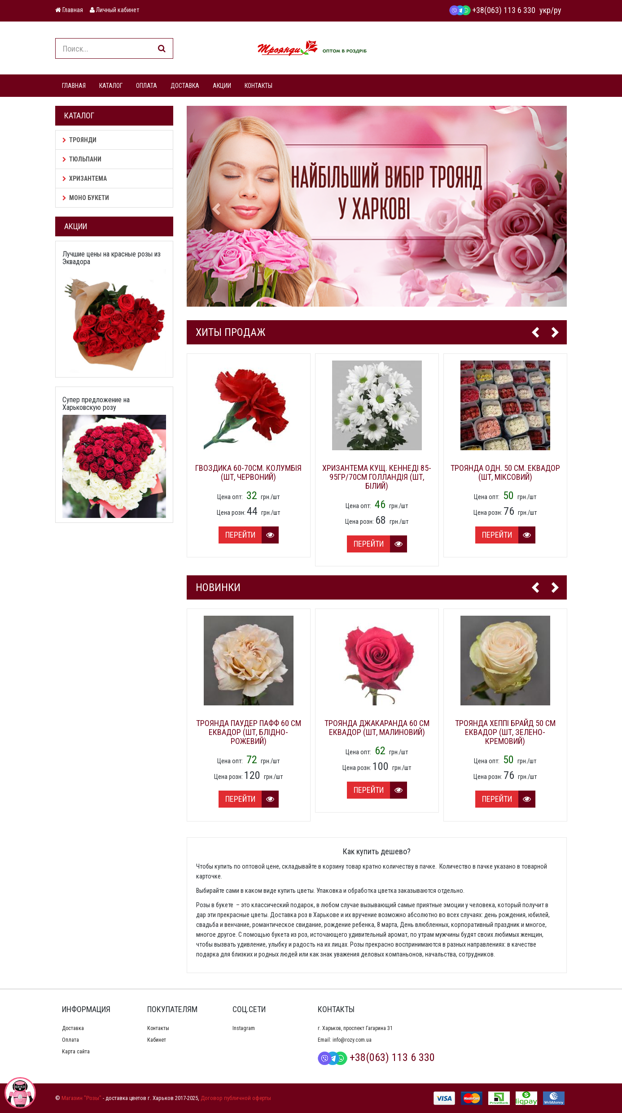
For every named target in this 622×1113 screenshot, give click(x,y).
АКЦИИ (222, 85)
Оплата (70, 1040)
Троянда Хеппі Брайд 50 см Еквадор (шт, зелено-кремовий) (505, 732)
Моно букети (85, 197)
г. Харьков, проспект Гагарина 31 (355, 1028)
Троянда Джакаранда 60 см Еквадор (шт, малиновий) (376, 727)
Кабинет (156, 1040)
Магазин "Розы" (81, 1098)
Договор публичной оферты (236, 1098)
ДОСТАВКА (185, 85)
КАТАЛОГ (111, 85)
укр (545, 10)
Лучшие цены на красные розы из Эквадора (111, 258)
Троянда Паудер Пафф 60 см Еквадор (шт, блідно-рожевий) (248, 732)
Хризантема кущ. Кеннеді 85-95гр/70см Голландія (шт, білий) (376, 477)
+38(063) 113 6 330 (492, 10)
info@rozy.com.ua (352, 1040)
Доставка (73, 1028)
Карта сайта (76, 1051)
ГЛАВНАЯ (74, 85)
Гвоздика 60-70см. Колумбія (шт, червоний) (248, 472)
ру (557, 10)
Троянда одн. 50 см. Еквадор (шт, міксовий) (505, 472)
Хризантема (84, 178)
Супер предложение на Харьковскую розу (96, 404)
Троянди (79, 139)
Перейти (252, 534)
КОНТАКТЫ (258, 85)
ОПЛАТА (146, 85)
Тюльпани (81, 159)
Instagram (243, 1028)
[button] (215, 206)
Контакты (158, 1028)
